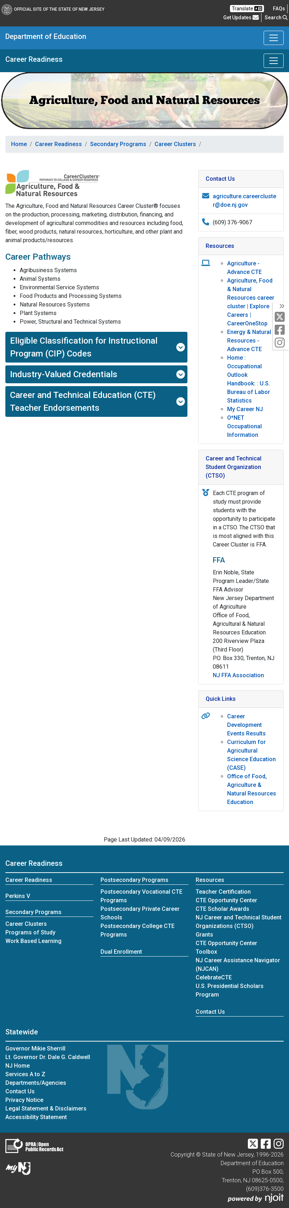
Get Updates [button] (241, 17)
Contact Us (210, 1011)
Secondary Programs (118, 144)
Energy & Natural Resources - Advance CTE (249, 341)
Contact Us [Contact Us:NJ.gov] (20, 1091)
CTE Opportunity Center (226, 900)
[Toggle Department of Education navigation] (274, 38)
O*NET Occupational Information (244, 426)
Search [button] (276, 17)
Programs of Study (30, 932)
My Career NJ (245, 409)
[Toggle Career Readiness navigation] (274, 61)
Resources (210, 880)
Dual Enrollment (121, 951)
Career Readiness (34, 59)
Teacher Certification (223, 891)
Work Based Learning (33, 941)
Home (19, 144)
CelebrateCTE (214, 977)
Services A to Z (25, 1074)
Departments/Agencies (35, 1082)
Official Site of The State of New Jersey (52, 9)
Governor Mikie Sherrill (35, 1048)
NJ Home (17, 1065)
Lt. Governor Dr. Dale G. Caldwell (47, 1057)
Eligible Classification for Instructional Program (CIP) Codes (97, 347)
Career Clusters (175, 144)
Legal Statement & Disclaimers (46, 1108)
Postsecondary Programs (134, 880)
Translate (247, 8)
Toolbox (206, 951)
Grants (204, 934)
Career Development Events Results (246, 725)
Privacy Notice (24, 1100)
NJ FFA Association (238, 675)
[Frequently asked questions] (279, 8)
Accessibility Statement (36, 1117)
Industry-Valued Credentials (97, 374)
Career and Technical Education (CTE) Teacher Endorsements (97, 401)
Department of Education (45, 36)
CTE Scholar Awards (222, 908)
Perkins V (17, 896)
